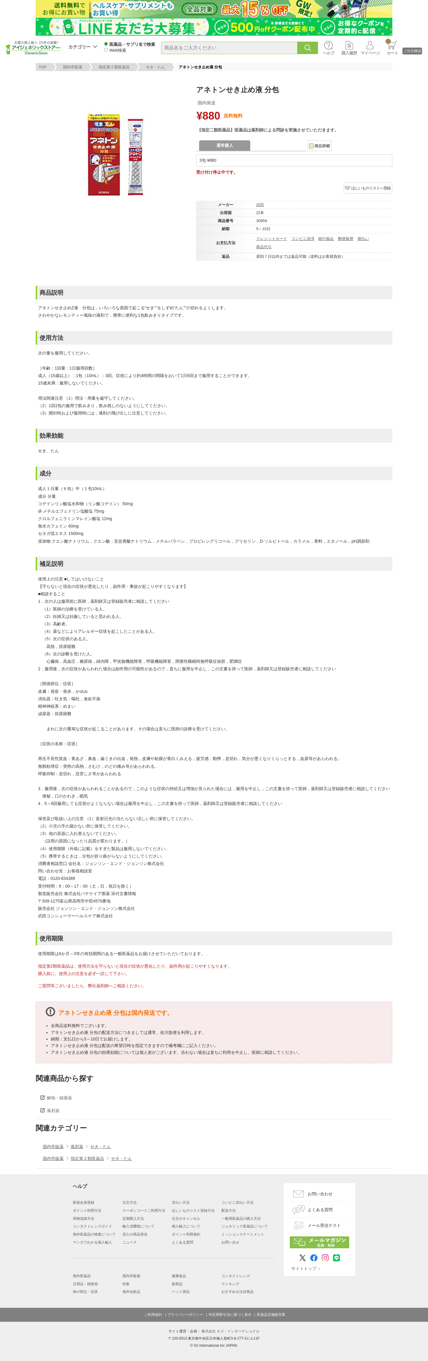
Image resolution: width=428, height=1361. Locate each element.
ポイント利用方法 (87, 1210)
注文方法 (129, 1202)
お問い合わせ (320, 1194)
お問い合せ (230, 1242)
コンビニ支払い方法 (237, 1202)
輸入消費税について (138, 1226)
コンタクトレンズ (235, 1276)
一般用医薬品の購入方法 (241, 1218)
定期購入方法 (133, 1218)
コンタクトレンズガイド (92, 1226)
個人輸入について (186, 1226)
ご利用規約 (153, 1315)
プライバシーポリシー (185, 1315)
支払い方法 (181, 1202)
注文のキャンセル (186, 1218)
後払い (363, 238)
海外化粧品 (131, 1292)
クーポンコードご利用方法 (143, 1210)
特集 (126, 1284)
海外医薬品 (82, 1276)
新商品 (177, 1284)
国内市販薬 (72, 67)
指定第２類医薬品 (114, 67)
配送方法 (228, 1210)
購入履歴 (349, 53)
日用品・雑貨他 (85, 1284)
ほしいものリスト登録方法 (193, 1210)
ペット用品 (181, 1292)
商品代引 (264, 247)
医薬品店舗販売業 (271, 1315)
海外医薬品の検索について (94, 1234)
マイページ (370, 53)
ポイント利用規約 (186, 1234)
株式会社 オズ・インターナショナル (230, 1331)
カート (391, 47)
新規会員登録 (83, 1202)
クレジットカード (271, 238)
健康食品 (179, 1276)
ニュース (129, 1242)
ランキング (230, 1284)
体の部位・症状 (85, 1292)
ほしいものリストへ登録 (371, 188)
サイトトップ (303, 1268)
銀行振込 (326, 238)
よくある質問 (182, 1242)
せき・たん (155, 67)
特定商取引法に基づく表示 (230, 1315)
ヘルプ (328, 53)
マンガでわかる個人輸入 (92, 1242)
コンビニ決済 (302, 238)
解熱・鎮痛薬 (59, 1097)
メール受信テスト (324, 1225)
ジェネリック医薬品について (244, 1226)
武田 (260, 204)
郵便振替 (345, 238)
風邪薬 (53, 1110)
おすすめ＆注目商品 (237, 1292)
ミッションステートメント (242, 1234)
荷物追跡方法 (83, 1218)
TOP (43, 67)
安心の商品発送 (134, 1234)
